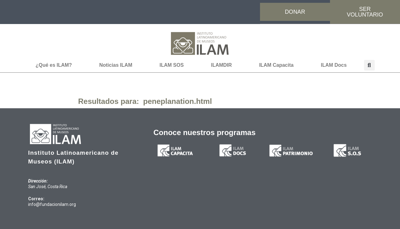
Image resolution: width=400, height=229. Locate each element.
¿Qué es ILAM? (54, 65)
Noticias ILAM (115, 65)
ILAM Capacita (276, 65)
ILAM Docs (334, 65)
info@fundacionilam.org (52, 204)
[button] (369, 65)
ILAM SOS (172, 65)
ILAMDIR (221, 65)
